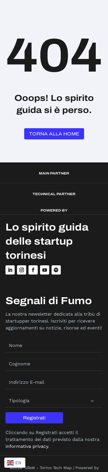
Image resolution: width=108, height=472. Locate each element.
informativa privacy (26, 446)
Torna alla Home (54, 133)
